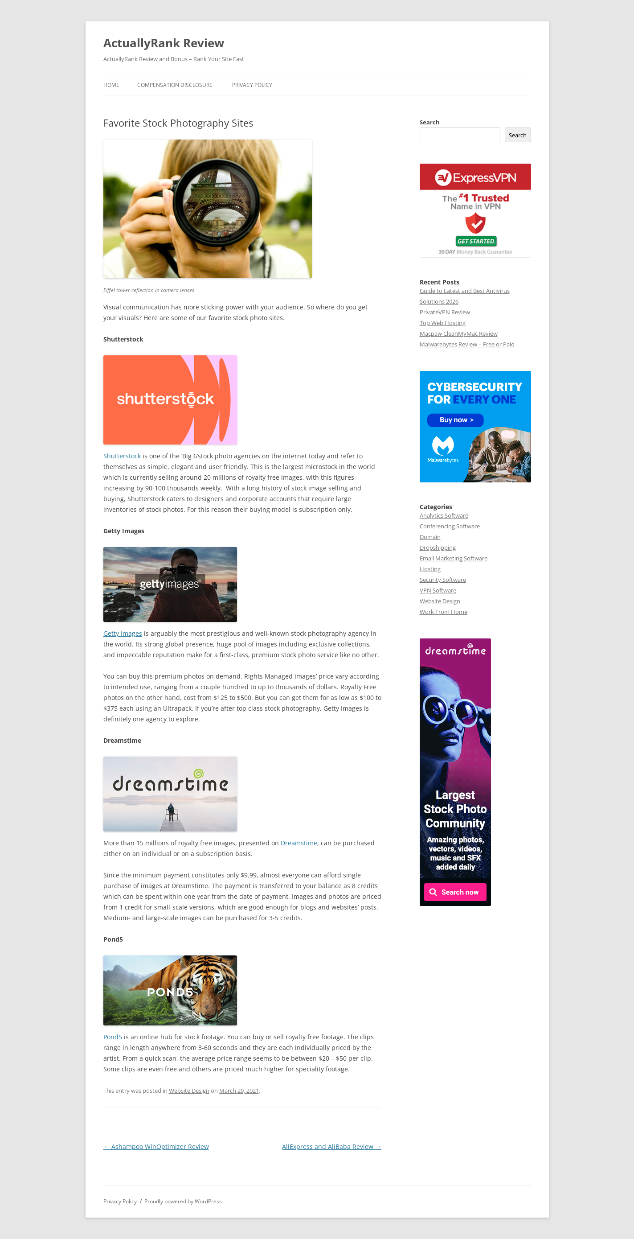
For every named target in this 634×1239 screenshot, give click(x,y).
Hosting (430, 569)
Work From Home (443, 612)
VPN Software (438, 590)
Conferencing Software (450, 526)
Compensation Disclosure (175, 85)
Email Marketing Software (453, 558)
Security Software (443, 580)
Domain (430, 537)
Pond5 (112, 1037)
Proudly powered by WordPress (183, 1201)
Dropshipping (438, 547)
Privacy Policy (252, 85)
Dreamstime (299, 843)
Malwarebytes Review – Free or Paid (467, 344)
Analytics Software (444, 515)
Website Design (189, 1091)
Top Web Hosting (443, 323)
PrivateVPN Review (445, 312)
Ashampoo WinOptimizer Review (156, 1146)
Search (430, 122)
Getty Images (122, 633)
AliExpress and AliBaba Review (331, 1146)
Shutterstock (123, 456)
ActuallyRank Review (163, 43)
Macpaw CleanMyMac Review (459, 333)
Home (111, 85)
